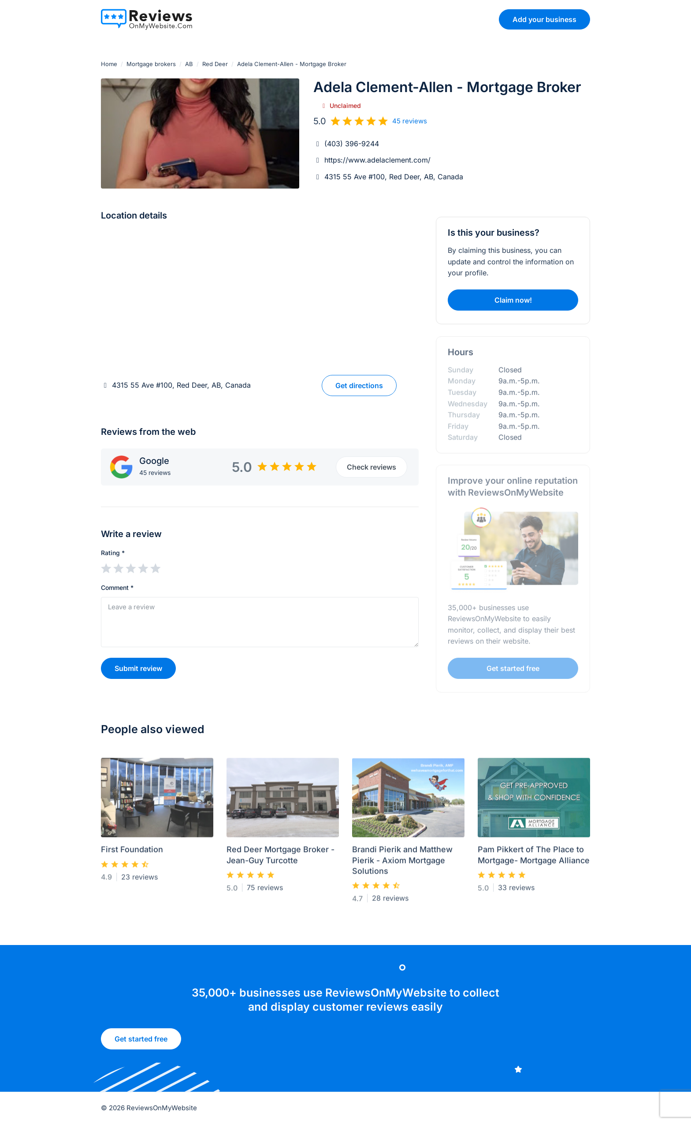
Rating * (113, 552)
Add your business (544, 19)
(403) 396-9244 (351, 143)
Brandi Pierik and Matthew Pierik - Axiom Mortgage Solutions (402, 864)
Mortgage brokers (151, 63)
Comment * (117, 587)
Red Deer (215, 63)
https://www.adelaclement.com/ (377, 160)
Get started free (141, 1042)
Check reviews (371, 467)
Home (109, 63)
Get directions (359, 385)
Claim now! (513, 300)
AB (189, 63)
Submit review (138, 668)
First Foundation (132, 853)
